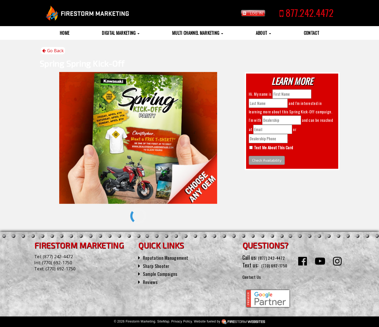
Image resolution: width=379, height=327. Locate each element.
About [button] (263, 33)
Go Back (53, 51)
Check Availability (266, 160)
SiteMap (163, 321)
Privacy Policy (181, 321)
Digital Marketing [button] (120, 33)
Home (64, 33)
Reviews (151, 282)
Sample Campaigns (162, 273)
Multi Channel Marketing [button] (197, 33)
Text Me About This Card (273, 147)
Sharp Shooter (158, 266)
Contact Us (253, 276)
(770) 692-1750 (57, 263)
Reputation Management (168, 257)
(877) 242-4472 (58, 256)
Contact (311, 33)
